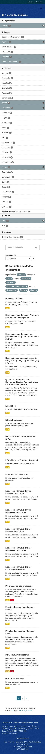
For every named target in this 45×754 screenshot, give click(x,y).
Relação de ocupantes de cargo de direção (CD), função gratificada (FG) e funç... (22, 360)
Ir (33, 258)
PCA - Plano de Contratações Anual (21, 460)
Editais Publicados (13, 420)
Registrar (39, 2)
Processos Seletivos (14, 299)
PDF (12, 600)
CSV (7, 308)
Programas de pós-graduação (19, 586)
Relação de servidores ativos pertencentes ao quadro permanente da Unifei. (22, 336)
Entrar (31, 2)
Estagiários (10, 406)
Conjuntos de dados (17, 15)
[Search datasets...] (19, 247)
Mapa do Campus (11, 733)
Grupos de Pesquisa (14, 678)
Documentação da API (25, 710)
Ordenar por (10, 255)
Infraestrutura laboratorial (17, 655)
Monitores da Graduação (16, 474)
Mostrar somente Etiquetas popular (16, 211)
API (13, 710)
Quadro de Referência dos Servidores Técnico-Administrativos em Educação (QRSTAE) (21, 382)
